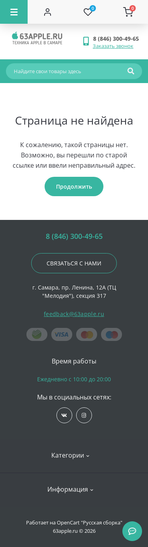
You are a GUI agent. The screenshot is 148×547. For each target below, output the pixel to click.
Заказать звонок (113, 46)
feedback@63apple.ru (74, 314)
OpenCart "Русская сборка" (89, 522)
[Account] (48, 12)
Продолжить (74, 186)
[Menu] (14, 12)
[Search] (131, 71)
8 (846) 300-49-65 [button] (74, 236)
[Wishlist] (88, 12)
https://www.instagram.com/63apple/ (84, 415)
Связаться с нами (74, 263)
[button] (117, 38)
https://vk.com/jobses (64, 415)
